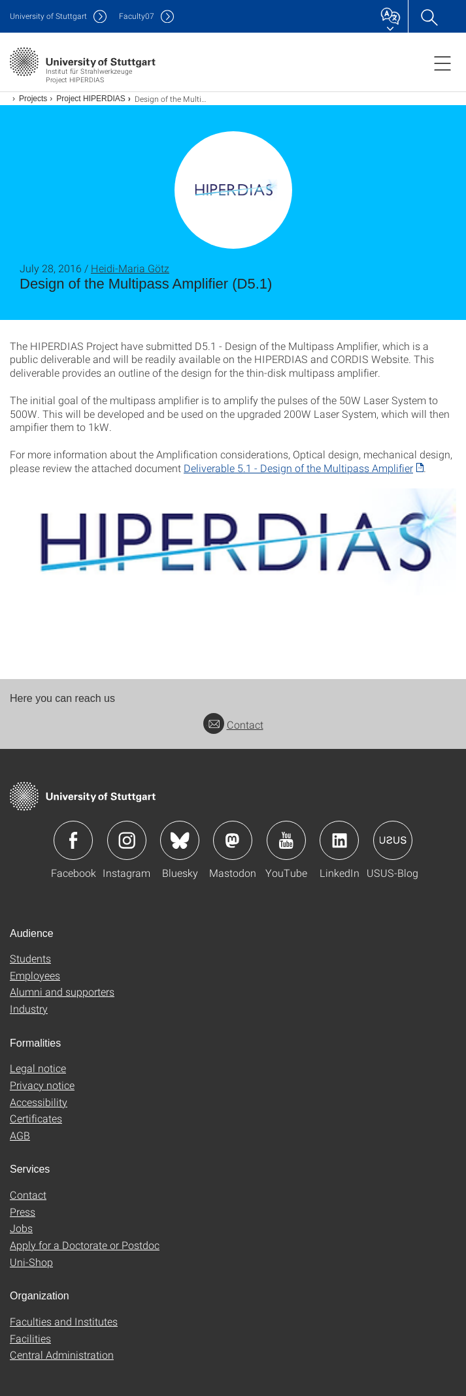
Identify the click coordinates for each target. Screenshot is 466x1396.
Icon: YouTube (286, 840)
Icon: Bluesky (179, 840)
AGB (20, 1135)
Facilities (30, 1338)
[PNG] (233, 541)
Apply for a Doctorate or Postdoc (84, 1245)
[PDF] (304, 468)
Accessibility (38, 1102)
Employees (35, 975)
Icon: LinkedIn (339, 840)
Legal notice (38, 1068)
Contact (233, 724)
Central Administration (62, 1354)
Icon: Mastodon (232, 840)
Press (22, 1211)
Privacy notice (42, 1085)
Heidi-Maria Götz (130, 268)
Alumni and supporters (62, 991)
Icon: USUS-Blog (392, 840)
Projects (33, 98)
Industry (29, 1008)
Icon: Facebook (73, 840)
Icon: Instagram (126, 840)
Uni (48, 16)
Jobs (21, 1228)
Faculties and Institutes (64, 1321)
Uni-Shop (31, 1262)
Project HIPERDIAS (90, 98)
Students (30, 958)
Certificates (36, 1118)
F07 (136, 16)
